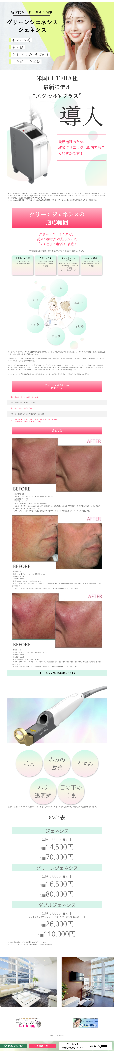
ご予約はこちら (42, 1046)
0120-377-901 (15, 1045)
